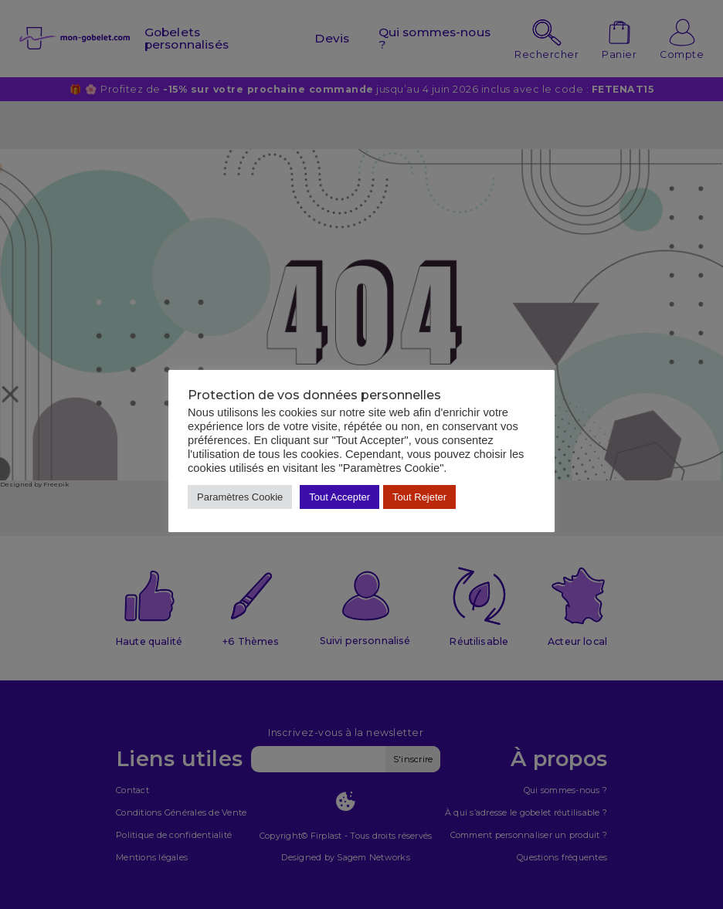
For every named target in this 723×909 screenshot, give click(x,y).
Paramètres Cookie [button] (240, 497)
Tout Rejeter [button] (419, 497)
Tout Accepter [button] (339, 497)
